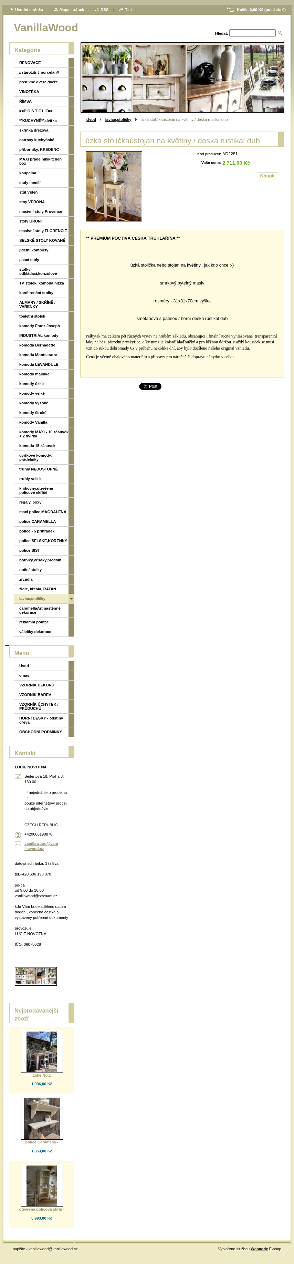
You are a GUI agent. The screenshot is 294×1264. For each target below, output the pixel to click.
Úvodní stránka (29, 10)
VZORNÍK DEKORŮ (36, 685)
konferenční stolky (36, 293)
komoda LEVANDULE (39, 364)
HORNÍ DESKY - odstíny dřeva (41, 720)
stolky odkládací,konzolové (38, 271)
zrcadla (26, 579)
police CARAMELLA (37, 521)
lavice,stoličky (118, 119)
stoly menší (30, 182)
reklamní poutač (34, 622)
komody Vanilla (33, 422)
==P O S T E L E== (36, 111)
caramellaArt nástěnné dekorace (40, 610)
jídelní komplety (34, 250)
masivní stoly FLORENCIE (43, 231)
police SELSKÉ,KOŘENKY (43, 541)
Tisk (129, 10)
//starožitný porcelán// (39, 72)
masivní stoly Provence (40, 211)
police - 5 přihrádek (37, 531)
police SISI (29, 550)
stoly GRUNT (31, 221)
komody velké (32, 393)
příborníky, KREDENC (39, 149)
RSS (104, 10)
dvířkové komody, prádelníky (35, 457)
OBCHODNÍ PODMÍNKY (40, 732)
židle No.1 (42, 1075)
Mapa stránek (72, 10)
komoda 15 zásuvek (37, 446)
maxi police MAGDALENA (42, 512)
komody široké (32, 413)
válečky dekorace (35, 632)
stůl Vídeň (28, 192)
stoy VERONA (32, 202)
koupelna (27, 173)
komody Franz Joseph (39, 326)
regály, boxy (30, 502)
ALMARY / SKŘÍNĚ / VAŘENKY (37, 304)
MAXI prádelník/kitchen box (40, 161)
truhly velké (30, 479)
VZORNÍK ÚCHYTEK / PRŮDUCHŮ (39, 706)
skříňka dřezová (34, 130)
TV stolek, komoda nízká (41, 283)
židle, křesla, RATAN (37, 589)
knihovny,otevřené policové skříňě (36, 490)
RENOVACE (30, 63)
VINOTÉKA (29, 92)
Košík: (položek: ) (261, 10)
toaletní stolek (32, 316)
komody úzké (31, 384)
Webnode (259, 1249)
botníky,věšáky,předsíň (40, 560)
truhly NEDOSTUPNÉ (38, 469)
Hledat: (221, 33)
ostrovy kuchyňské (36, 140)
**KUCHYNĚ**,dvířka (38, 120)
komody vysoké (33, 403)
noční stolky (30, 570)
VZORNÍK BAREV (35, 695)
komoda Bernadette (37, 345)
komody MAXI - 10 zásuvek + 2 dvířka (44, 434)
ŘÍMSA (25, 101)
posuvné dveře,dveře (38, 82)
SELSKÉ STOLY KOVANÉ (42, 240)
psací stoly (29, 260)
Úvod (91, 119)
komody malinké (34, 374)
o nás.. (25, 675)
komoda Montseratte (38, 355)
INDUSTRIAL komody (39, 335)
